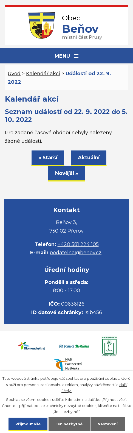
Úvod (14, 74)
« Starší (47, 158)
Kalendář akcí (43, 74)
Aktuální (89, 158)
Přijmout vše (28, 424)
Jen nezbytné (69, 424)
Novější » (66, 173)
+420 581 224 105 (78, 244)
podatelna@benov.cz (75, 253)
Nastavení (108, 424)
